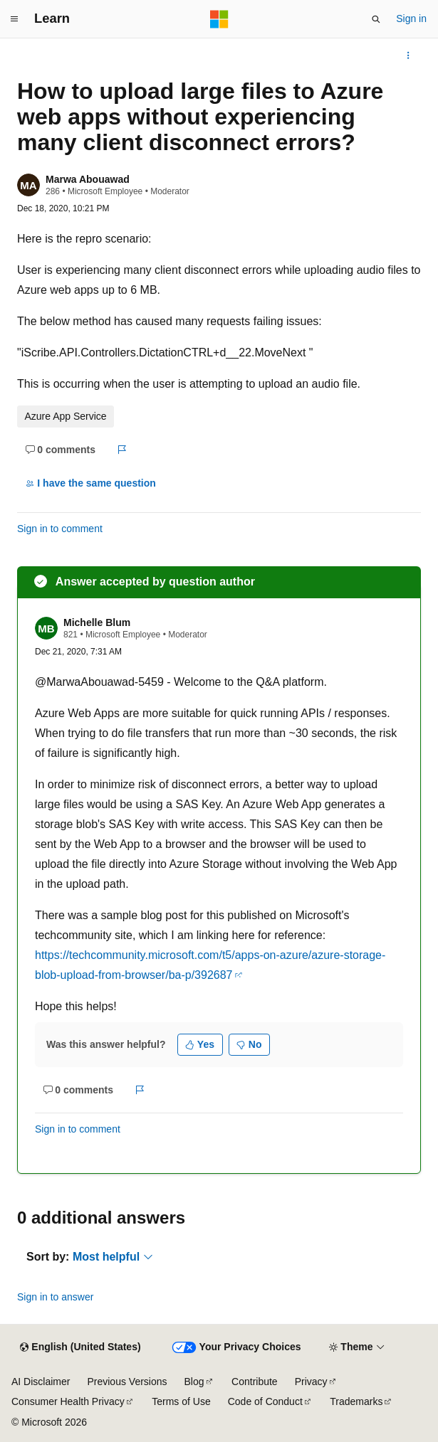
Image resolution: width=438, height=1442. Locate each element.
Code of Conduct (265, 1401)
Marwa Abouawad (88, 179)
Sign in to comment (60, 528)
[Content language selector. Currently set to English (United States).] (80, 1347)
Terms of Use (181, 1401)
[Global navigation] (14, 19)
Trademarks (356, 1401)
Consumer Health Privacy (68, 1401)
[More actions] (408, 55)
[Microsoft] (219, 19)
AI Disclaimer (40, 1381)
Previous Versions (127, 1381)
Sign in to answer (55, 1297)
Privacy (311, 1381)
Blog (194, 1381)
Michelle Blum (96, 622)
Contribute (254, 1381)
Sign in (411, 18)
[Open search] (376, 19)
